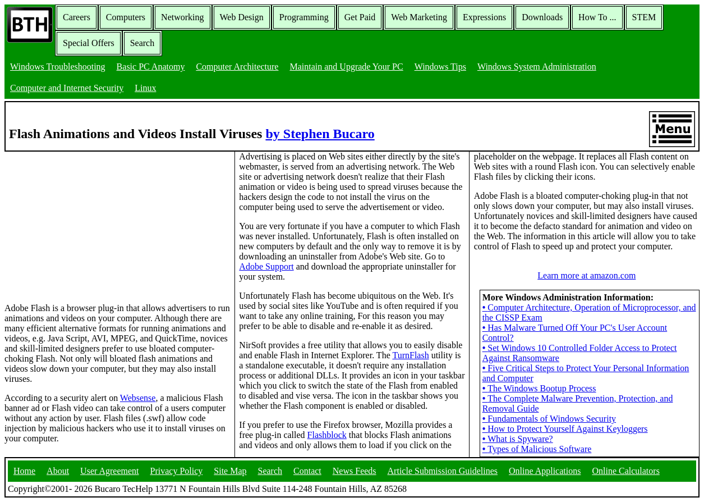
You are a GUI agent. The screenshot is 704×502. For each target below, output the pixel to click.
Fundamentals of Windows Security (549, 418)
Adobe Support (266, 266)
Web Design (242, 17)
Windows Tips (440, 66)
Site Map (230, 471)
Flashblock (327, 435)
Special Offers (88, 43)
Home (24, 471)
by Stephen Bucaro (319, 133)
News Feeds (354, 471)
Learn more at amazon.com (586, 275)
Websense (138, 398)
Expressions (484, 17)
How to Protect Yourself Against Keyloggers (565, 428)
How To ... (597, 17)
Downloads (542, 17)
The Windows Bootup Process (539, 388)
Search (142, 43)
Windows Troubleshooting (57, 66)
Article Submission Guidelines (443, 471)
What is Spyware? (517, 439)
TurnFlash (410, 355)
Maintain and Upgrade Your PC (346, 66)
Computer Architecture (237, 66)
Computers (125, 17)
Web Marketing (419, 17)
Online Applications (545, 471)
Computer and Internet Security (66, 88)
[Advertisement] (88, 222)
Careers (76, 17)
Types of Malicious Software (537, 449)
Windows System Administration (536, 66)
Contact (307, 471)
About (58, 471)
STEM (644, 17)
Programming (304, 17)
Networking (182, 17)
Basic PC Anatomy (151, 66)
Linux (145, 88)
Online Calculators (625, 471)
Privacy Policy (176, 471)
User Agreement (109, 471)
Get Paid (360, 17)
